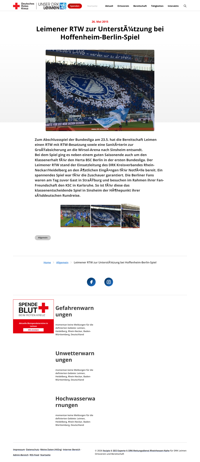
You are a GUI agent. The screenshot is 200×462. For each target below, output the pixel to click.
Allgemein (43, 237)
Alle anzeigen (33, 329)
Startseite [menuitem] (72, 5)
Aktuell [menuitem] (86, 5)
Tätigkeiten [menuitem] (134, 5)
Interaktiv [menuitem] (149, 5)
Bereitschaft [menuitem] (116, 5)
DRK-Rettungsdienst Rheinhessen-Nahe (149, 450)
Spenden (179, 5)
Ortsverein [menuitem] (100, 5)
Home (47, 262)
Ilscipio (106, 450)
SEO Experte (119, 450)
